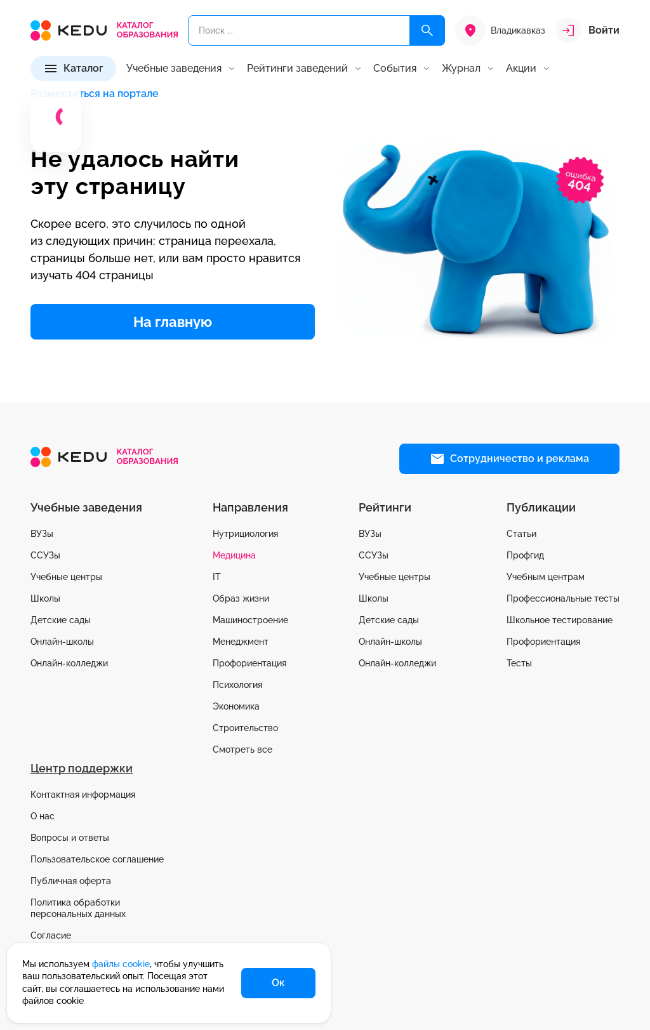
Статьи (521, 534)
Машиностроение (250, 620)
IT (217, 577)
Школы (45, 598)
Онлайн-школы (62, 642)
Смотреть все (242, 749)
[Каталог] (73, 68)
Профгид (525, 555)
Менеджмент (241, 642)
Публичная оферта (70, 881)
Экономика (236, 706)
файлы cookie (121, 964)
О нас (42, 816)
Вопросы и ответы (69, 838)
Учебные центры (66, 577)
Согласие (50, 935)
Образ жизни (241, 598)
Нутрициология (245, 534)
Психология (237, 685)
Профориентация (249, 663)
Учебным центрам (546, 577)
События (394, 68)
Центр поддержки (81, 768)
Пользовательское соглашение (97, 859)
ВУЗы (41, 534)
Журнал (461, 68)
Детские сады (60, 620)
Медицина (234, 555)
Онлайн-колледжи (69, 663)
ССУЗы (45, 555)
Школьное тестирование (560, 620)
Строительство (245, 728)
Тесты (519, 663)
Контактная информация (82, 794)
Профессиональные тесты (563, 598)
